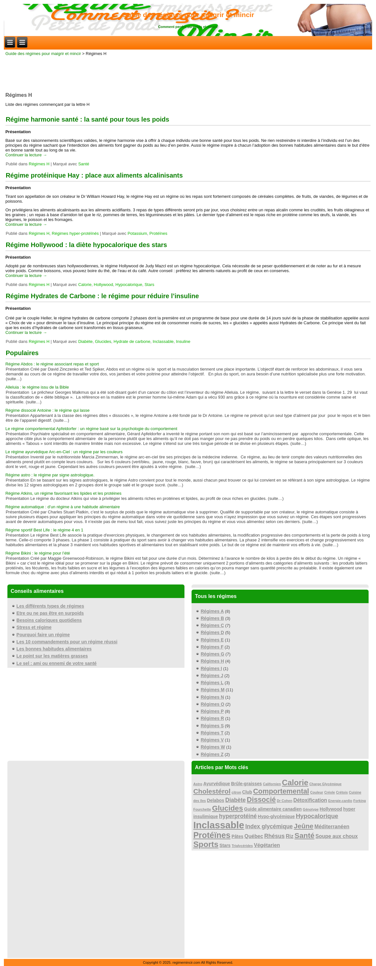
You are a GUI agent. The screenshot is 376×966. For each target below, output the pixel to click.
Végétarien (267, 845)
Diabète (85, 341)
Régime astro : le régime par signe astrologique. (50, 475)
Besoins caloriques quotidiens (49, 620)
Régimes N (212, 697)
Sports (205, 844)
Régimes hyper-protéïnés (75, 233)
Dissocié (261, 800)
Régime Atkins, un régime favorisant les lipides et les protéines (63, 493)
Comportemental (281, 791)
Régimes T (212, 732)
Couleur (316, 792)
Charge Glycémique (325, 784)
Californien (272, 784)
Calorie (84, 284)
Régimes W (213, 747)
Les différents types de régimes (50, 606)
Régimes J (212, 675)
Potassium (137, 233)
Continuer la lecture (26, 154)
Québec (253, 836)
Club (247, 792)
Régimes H (39, 163)
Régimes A (212, 611)
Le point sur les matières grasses (52, 655)
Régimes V (212, 739)
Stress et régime (34, 627)
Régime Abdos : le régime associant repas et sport (52, 364)
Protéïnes (158, 233)
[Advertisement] (188, 72)
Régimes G (212, 654)
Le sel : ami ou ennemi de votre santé (56, 663)
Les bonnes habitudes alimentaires (53, 648)
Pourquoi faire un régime (43, 634)
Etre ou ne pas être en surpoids (50, 613)
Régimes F (212, 646)
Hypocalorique (129, 284)
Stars (149, 284)
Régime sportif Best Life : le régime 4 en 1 (44, 530)
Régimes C (212, 625)
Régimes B (212, 618)
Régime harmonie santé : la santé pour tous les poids (87, 119)
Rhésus (274, 836)
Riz (290, 836)
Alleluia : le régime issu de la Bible (37, 387)
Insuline (183, 341)
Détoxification (310, 800)
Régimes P (212, 711)
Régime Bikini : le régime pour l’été (37, 553)
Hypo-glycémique (276, 816)
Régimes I (211, 668)
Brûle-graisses (246, 783)
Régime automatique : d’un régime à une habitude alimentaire (62, 506)
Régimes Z (212, 754)
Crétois (342, 792)
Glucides (103, 341)
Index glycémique (269, 826)
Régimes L (212, 682)
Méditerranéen (332, 826)
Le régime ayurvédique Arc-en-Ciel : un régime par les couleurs (64, 451)
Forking (359, 801)
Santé (83, 163)
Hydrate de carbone (132, 341)
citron (236, 792)
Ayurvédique (216, 783)
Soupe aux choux (336, 836)
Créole (329, 792)
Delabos (215, 800)
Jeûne (304, 826)
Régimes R (212, 718)
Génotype (311, 809)
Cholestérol (211, 791)
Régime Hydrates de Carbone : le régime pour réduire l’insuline (102, 295)
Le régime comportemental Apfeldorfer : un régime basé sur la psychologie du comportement (91, 428)
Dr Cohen (284, 801)
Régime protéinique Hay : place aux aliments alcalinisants (94, 175)
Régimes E (212, 639)
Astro (197, 784)
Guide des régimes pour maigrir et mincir (188, 14)
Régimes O (212, 704)
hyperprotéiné (238, 816)
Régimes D (212, 632)
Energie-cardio (340, 801)
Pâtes (237, 836)
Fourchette (202, 809)
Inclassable (163, 341)
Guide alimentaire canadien (273, 809)
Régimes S (212, 725)
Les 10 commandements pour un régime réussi (67, 641)
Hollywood (103, 284)
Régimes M (212, 689)
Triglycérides (242, 846)
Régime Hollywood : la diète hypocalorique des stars (86, 244)
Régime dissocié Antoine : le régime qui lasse (47, 410)
